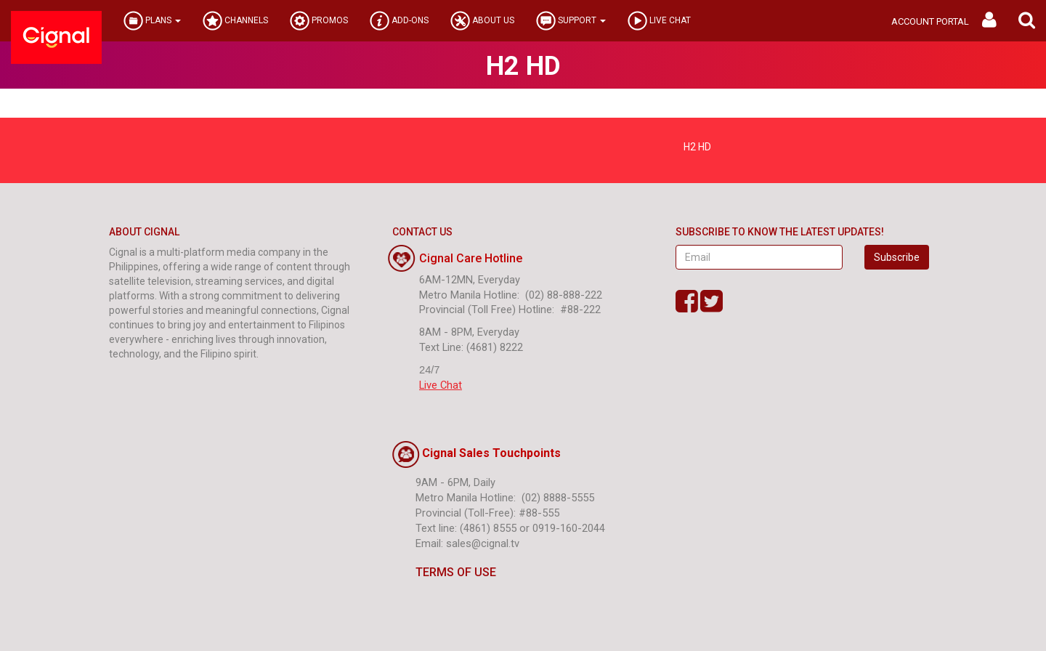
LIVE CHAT (659, 21)
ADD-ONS (399, 21)
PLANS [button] (152, 21)
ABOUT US (482, 21)
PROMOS (319, 21)
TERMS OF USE (444, 572)
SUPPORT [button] (571, 21)
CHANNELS (235, 21)
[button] (1027, 20)
